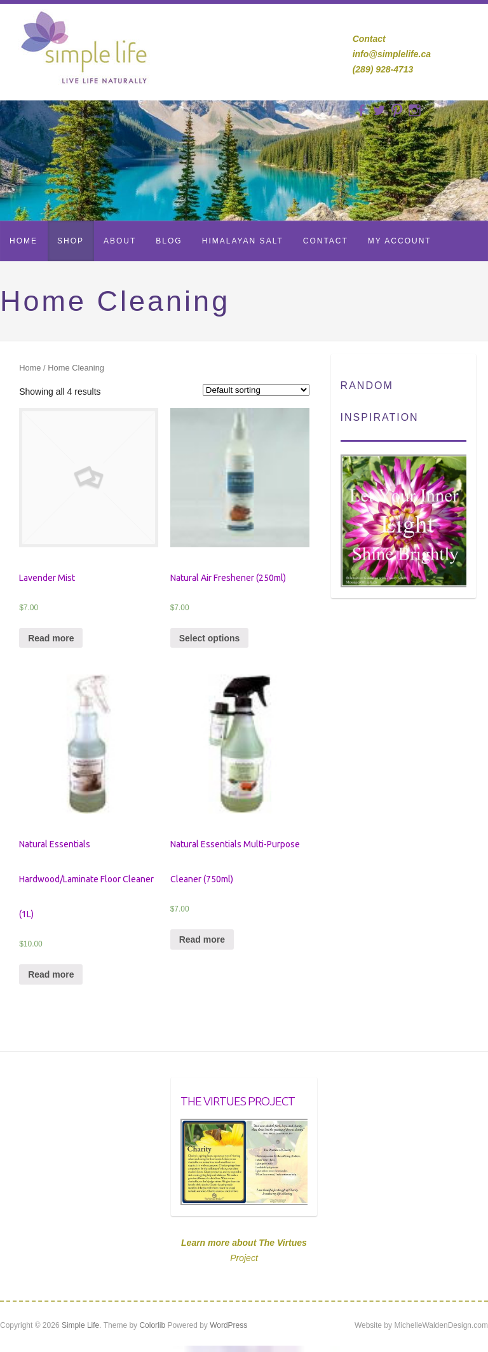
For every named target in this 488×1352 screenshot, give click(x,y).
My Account (399, 240)
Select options (209, 638)
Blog (169, 240)
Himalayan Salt (242, 240)
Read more (51, 638)
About (120, 240)
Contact (325, 240)
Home (23, 240)
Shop (70, 240)
